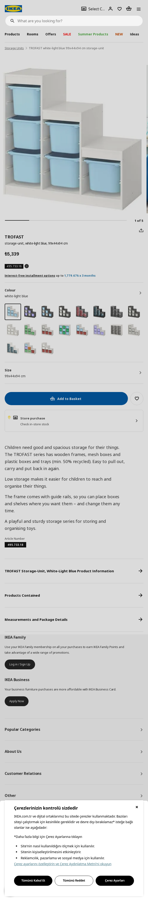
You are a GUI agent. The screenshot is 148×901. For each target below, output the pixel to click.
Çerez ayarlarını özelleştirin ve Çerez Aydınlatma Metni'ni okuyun (63, 864)
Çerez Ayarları (115, 880)
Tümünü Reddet (74, 880)
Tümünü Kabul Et (33, 880)
